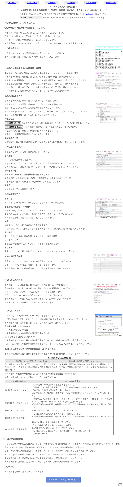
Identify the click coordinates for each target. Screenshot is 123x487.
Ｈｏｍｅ (12, 3)
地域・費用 (32, 3)
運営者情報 (111, 3)
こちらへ (89, 14)
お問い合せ (91, 3)
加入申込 (71, 3)
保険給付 (52, 3)
